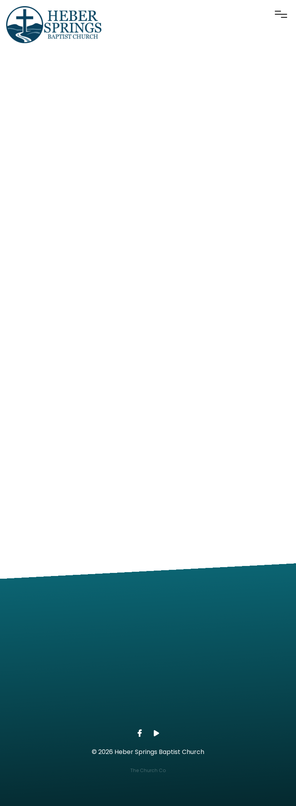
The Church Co (148, 770)
